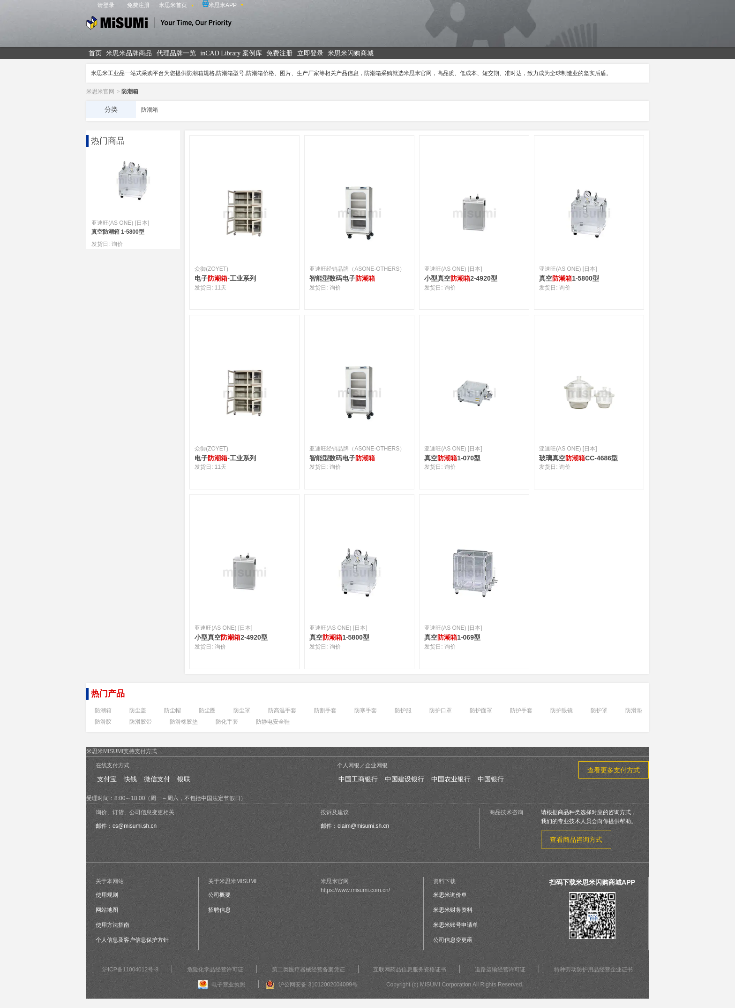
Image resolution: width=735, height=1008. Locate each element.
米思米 (159, 24)
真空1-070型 (452, 458)
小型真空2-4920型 (460, 278)
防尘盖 (137, 710)
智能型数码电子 (342, 278)
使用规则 (107, 895)
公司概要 (219, 895)
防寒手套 (365, 710)
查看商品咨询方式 (576, 839)
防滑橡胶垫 (184, 721)
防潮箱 (103, 710)
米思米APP (219, 4)
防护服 (403, 710)
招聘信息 (219, 910)
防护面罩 (481, 710)
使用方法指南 (112, 925)
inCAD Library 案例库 (231, 53)
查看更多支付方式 (613, 770)
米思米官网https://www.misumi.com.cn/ (355, 885)
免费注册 (138, 5)
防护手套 (521, 710)
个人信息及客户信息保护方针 (132, 940)
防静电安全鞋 (273, 721)
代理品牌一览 (176, 53)
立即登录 (310, 53)
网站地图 (107, 910)
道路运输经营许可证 (500, 969)
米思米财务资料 (452, 910)
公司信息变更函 (452, 940)
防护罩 (599, 710)
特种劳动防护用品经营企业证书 (593, 969)
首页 (95, 53)
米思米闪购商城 (351, 53)
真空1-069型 (452, 637)
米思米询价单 (450, 895)
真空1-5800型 (569, 278)
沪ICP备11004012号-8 (130, 969)
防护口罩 (440, 710)
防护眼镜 (561, 710)
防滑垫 (633, 710)
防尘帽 (172, 710)
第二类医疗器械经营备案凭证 (308, 969)
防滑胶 (103, 721)
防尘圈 (207, 710)
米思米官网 (100, 91)
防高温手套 (282, 710)
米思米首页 (173, 5)
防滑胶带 (140, 721)
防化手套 (227, 721)
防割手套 (325, 710)
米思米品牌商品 (129, 53)
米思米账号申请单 (455, 925)
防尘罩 (241, 710)
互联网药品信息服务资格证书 (409, 969)
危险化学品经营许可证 (215, 969)
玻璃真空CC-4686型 (578, 458)
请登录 (106, 5)
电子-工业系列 (225, 278)
